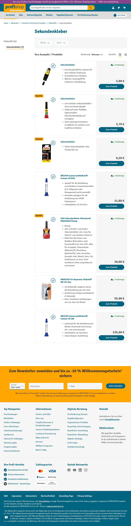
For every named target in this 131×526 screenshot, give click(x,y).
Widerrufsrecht (42, 438)
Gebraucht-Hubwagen (13, 439)
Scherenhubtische (12, 451)
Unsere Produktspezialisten (48, 429)
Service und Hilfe (43, 414)
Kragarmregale (10, 447)
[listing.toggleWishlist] (53, 66)
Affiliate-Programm (44, 446)
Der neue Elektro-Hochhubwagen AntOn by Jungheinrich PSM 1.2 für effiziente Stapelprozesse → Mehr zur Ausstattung (65, 2)
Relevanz (97, 54)
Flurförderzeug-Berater (77, 414)
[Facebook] (68, 471)
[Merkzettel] (119, 8)
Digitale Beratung (77, 409)
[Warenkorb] (124, 8)
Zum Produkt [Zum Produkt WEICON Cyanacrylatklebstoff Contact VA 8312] (111, 206)
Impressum (17, 496)
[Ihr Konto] (113, 8)
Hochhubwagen (10, 414)
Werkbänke (9, 418)
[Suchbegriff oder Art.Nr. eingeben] (59, 7)
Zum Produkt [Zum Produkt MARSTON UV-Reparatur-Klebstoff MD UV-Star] (111, 304)
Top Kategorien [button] (12, 409)
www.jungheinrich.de (55, 506)
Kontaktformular (112, 419)
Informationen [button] (43, 409)
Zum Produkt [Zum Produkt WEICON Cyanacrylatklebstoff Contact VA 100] (111, 337)
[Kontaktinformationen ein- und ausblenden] (6, 519)
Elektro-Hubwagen (12, 422)
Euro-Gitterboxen (11, 426)
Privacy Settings (84, 496)
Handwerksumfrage (75, 447)
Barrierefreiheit (48, 496)
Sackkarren (9, 435)
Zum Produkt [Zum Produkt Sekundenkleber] (111, 86)
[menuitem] (113, 8)
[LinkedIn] (80, 471)
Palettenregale (10, 443)
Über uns (40, 418)
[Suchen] (91, 7)
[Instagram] (85, 471)
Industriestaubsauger (13, 430)
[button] (81, 410)
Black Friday (41, 450)
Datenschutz (31, 496)
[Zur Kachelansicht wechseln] (125, 54)
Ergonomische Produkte (77, 422)
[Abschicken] (115, 385)
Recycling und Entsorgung (78, 426)
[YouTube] (74, 471)
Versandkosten (44, 501)
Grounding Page (66, 496)
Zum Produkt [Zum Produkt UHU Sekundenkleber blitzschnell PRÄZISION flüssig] (111, 267)
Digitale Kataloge (74, 439)
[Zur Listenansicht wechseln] (120, 54)
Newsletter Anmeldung (77, 430)
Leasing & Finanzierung (46, 434)
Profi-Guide (72, 443)
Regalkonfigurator (75, 418)
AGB (6, 496)
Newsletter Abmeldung (77, 435)
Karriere (39, 442)
